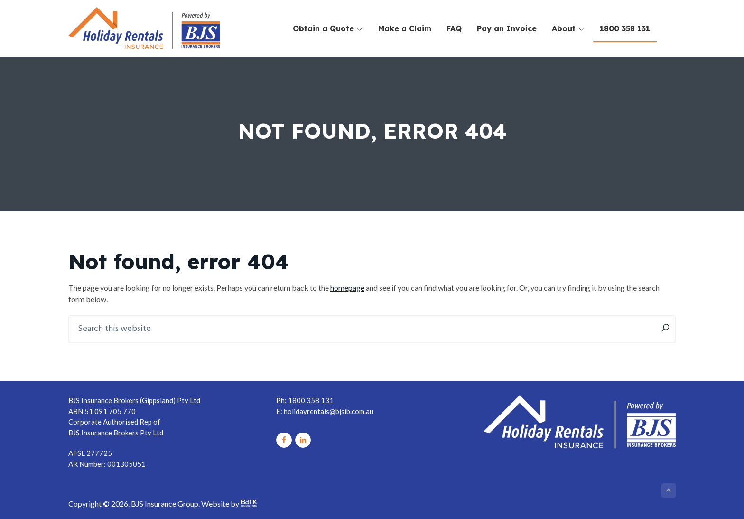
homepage (347, 287)
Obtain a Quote (328, 28)
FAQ (454, 28)
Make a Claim (404, 28)
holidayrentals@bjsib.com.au (328, 411)
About (568, 28)
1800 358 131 (625, 28)
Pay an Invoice (507, 28)
